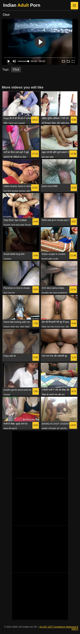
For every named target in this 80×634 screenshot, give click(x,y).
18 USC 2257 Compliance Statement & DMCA (58, 628)
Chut (16, 69)
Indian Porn (21, 5)
